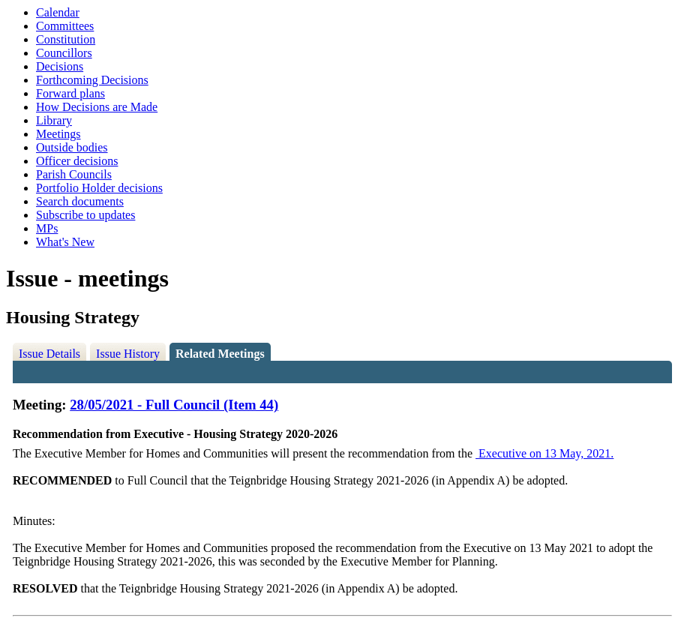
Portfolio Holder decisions (99, 188)
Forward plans (70, 93)
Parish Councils (74, 174)
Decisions (59, 66)
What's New (65, 242)
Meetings (58, 134)
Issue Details (49, 353)
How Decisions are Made (97, 106)
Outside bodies (72, 147)
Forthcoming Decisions (92, 80)
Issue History (128, 353)
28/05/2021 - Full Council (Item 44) (174, 404)
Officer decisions (77, 160)
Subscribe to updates (85, 214)
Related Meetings (220, 353)
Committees (65, 26)
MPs (47, 228)
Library (54, 120)
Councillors (64, 52)
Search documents (80, 201)
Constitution (65, 39)
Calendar (58, 12)
